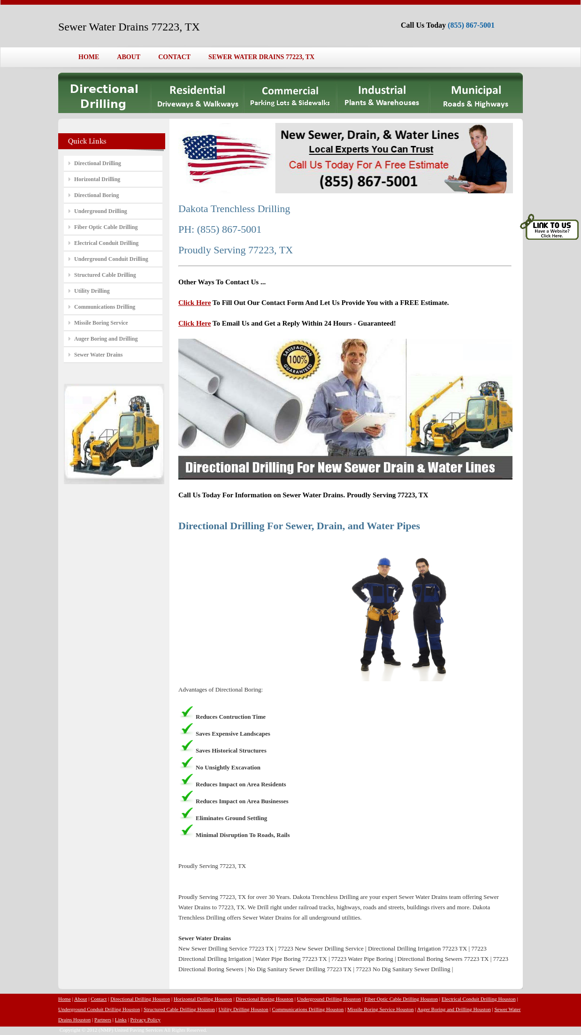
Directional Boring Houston (264, 999)
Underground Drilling (100, 211)
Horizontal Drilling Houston (203, 999)
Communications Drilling (104, 307)
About (80, 999)
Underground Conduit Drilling (111, 259)
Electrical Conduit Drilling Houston (479, 999)
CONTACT (174, 57)
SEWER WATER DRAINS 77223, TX (261, 57)
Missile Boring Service (101, 323)
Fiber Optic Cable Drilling (106, 227)
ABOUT (128, 57)
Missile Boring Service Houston (380, 1009)
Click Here (194, 302)
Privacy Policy (145, 1019)
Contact (99, 999)
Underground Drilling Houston (329, 999)
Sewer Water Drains (98, 354)
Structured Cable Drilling (105, 275)
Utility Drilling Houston (243, 1009)
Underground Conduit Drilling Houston (99, 1009)
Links (121, 1019)
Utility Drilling (92, 291)
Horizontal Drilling (97, 179)
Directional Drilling (97, 163)
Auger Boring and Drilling (106, 338)
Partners (102, 1019)
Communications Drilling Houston (308, 1009)
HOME (88, 57)
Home (64, 999)
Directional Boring (96, 195)
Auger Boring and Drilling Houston (454, 1009)
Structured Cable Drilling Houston (179, 1009)
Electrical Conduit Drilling (106, 243)
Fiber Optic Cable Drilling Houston (401, 999)
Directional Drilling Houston (140, 999)
